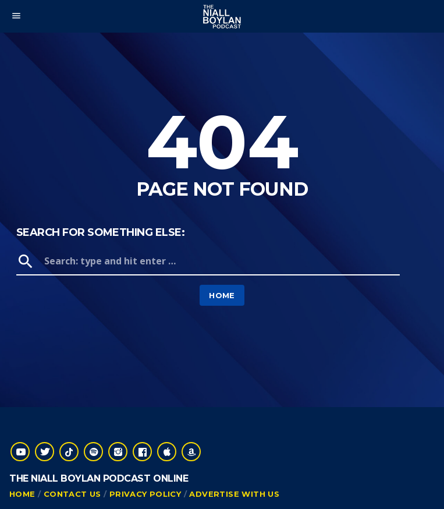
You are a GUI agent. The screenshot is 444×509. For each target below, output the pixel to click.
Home (222, 295)
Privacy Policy (145, 494)
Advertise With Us (234, 494)
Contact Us (72, 494)
